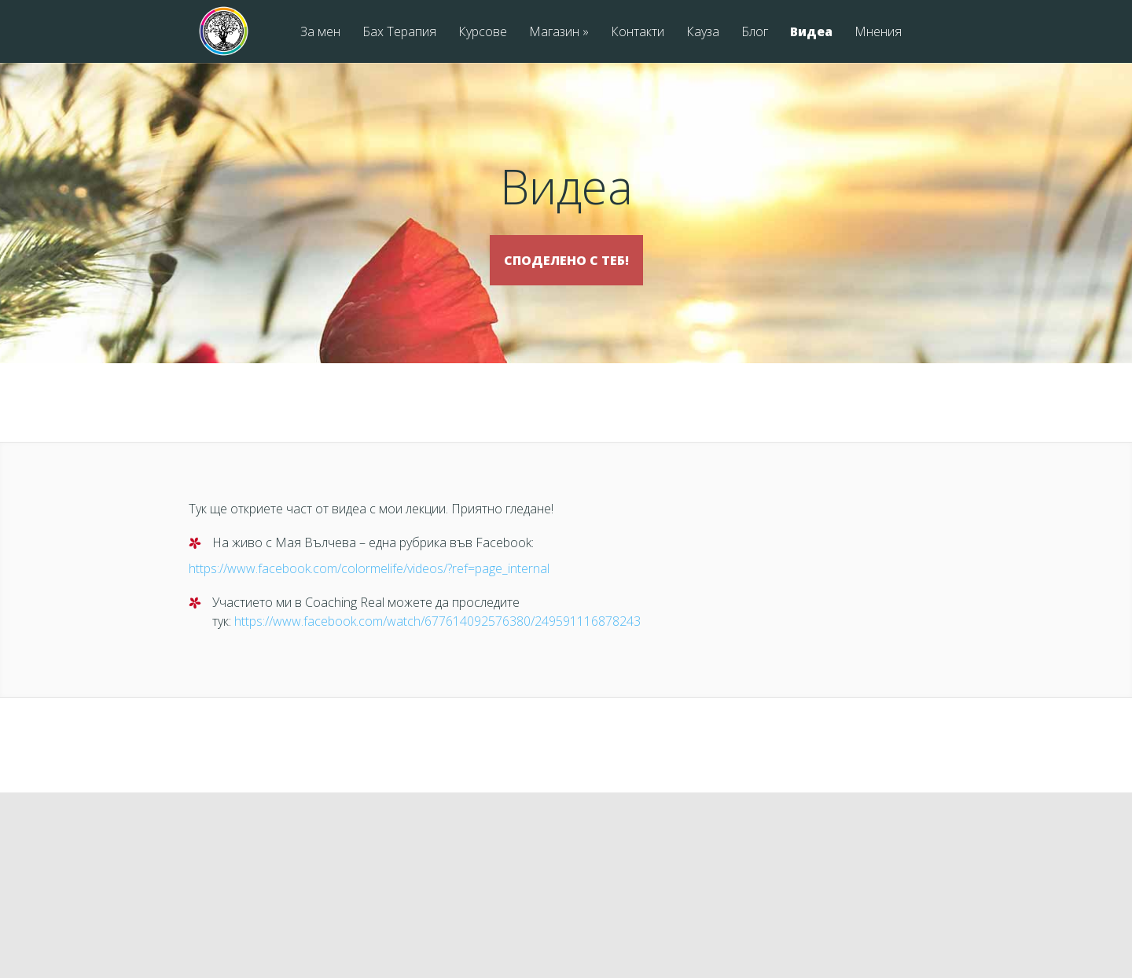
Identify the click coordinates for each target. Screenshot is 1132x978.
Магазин (559, 32)
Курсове (482, 32)
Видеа (811, 32)
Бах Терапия (399, 32)
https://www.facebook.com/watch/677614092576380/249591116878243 (437, 644)
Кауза (702, 32)
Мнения (878, 32)
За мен (320, 32)
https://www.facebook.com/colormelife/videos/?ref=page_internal (369, 591)
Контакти (637, 32)
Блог (754, 32)
